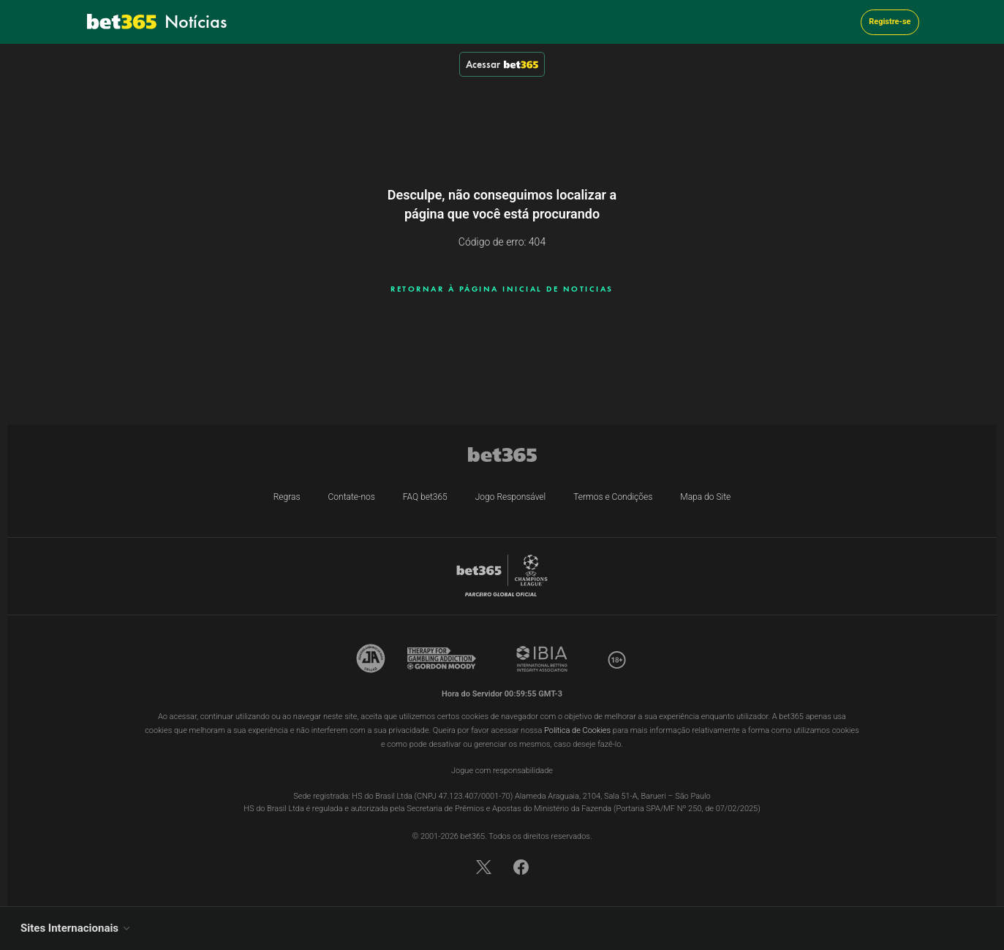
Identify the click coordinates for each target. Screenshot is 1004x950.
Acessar (502, 64)
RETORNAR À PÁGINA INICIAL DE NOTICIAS (502, 289)
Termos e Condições (612, 497)
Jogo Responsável (510, 497)
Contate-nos (351, 497)
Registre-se (889, 21)
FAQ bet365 (425, 497)
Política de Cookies (577, 730)
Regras (287, 497)
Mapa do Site (705, 497)
